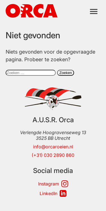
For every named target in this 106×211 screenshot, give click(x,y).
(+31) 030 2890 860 (53, 155)
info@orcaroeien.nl (53, 146)
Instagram (53, 183)
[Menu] (93, 11)
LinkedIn (53, 193)
